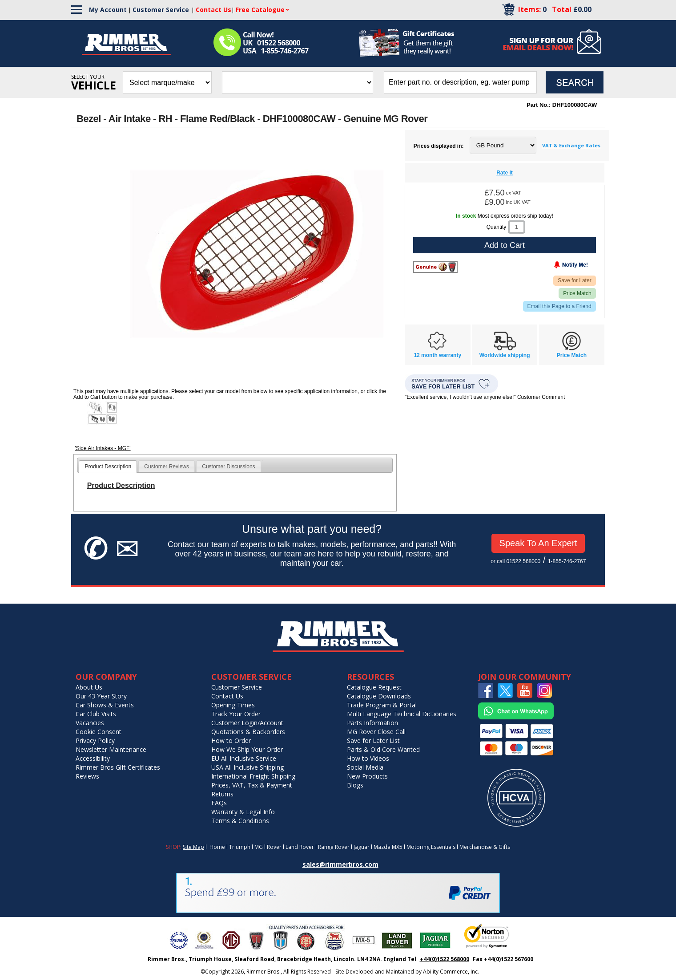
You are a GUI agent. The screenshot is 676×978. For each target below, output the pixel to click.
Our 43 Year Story (101, 696)
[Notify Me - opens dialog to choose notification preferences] (552, 266)
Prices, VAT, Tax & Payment (251, 785)
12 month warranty (437, 355)
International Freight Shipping (253, 776)
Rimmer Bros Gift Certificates (118, 767)
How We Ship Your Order (247, 749)
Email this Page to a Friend (559, 306)
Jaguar (362, 847)
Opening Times (233, 705)
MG (258, 847)
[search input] (460, 82)
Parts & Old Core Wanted (383, 749)
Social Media (365, 767)
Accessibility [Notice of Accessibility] (93, 758)
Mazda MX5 (388, 847)
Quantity (497, 227)
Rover (274, 847)
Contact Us (227, 696)
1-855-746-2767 (567, 561)
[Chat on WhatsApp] (516, 717)
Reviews (87, 776)
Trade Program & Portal (382, 705)
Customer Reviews (166, 466)
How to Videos (368, 758)
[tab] (108, 466)
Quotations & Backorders (248, 731)
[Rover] (435, 267)
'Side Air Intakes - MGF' (102, 448)
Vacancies (90, 722)
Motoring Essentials (430, 847)
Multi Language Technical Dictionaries (401, 714)
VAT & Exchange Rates (571, 145)
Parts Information (372, 722)
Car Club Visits (96, 714)
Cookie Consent (98, 731)
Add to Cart (504, 245)
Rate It (504, 173)
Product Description (107, 466)
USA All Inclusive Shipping (247, 767)
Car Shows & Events (105, 705)
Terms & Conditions (240, 820)
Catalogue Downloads (379, 696)
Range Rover (334, 847)
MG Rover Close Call (376, 731)
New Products (367, 776)
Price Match (577, 293)
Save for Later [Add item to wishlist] (574, 280)
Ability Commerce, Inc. (451, 971)
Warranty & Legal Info (243, 812)
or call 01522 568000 (515, 561)
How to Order (231, 740)
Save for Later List (373, 740)
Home (217, 847)
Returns (222, 794)
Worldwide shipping (504, 355)
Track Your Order (236, 714)
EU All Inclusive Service (243, 758)
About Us (89, 687)
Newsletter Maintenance (111, 749)
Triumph (239, 847)
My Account (108, 9)
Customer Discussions (228, 466)
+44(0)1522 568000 (444, 959)
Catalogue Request (374, 687)
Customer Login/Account (247, 722)
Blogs (355, 785)
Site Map (193, 847)
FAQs (219, 803)
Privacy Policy (95, 740)
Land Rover (300, 847)
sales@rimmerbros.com (340, 864)
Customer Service (161, 9)
